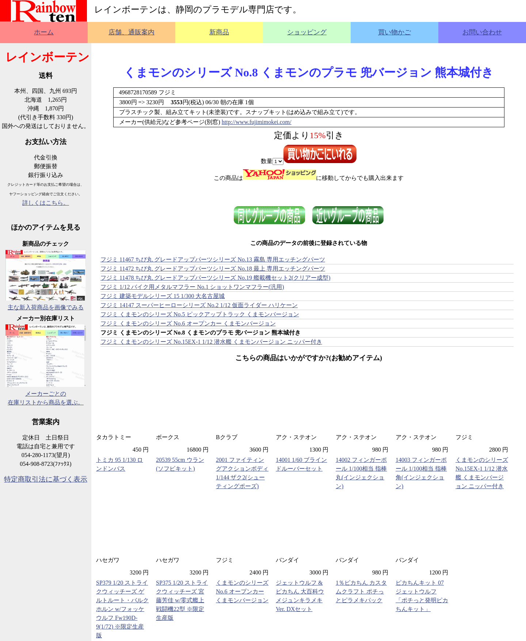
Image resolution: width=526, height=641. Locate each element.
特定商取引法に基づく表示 (45, 479)
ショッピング (307, 32)
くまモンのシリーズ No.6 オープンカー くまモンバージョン (242, 591)
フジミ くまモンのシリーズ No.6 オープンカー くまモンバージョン (188, 323)
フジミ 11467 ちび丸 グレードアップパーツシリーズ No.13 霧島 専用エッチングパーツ (212, 259)
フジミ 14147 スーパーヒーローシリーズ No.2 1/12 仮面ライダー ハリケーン (199, 305)
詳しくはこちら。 (45, 203)
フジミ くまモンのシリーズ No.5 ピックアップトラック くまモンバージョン (199, 314)
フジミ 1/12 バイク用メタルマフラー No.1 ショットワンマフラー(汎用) (192, 287)
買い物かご (394, 32)
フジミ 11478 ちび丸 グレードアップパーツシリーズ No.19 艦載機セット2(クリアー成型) (215, 278)
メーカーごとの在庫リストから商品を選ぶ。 (45, 394)
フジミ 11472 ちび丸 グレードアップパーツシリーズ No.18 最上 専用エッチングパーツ (212, 268)
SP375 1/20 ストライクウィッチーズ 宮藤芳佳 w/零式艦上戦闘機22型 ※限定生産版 (182, 600)
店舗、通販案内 (131, 32)
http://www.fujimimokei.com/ (256, 122)
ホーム (44, 32)
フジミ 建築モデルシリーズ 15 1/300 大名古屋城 (162, 296)
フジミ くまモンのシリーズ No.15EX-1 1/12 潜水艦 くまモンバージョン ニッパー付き (211, 342)
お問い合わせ (482, 32)
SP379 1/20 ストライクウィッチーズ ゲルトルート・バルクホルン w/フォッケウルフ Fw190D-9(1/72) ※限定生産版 (122, 609)
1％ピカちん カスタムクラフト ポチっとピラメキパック (361, 591)
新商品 (219, 32)
